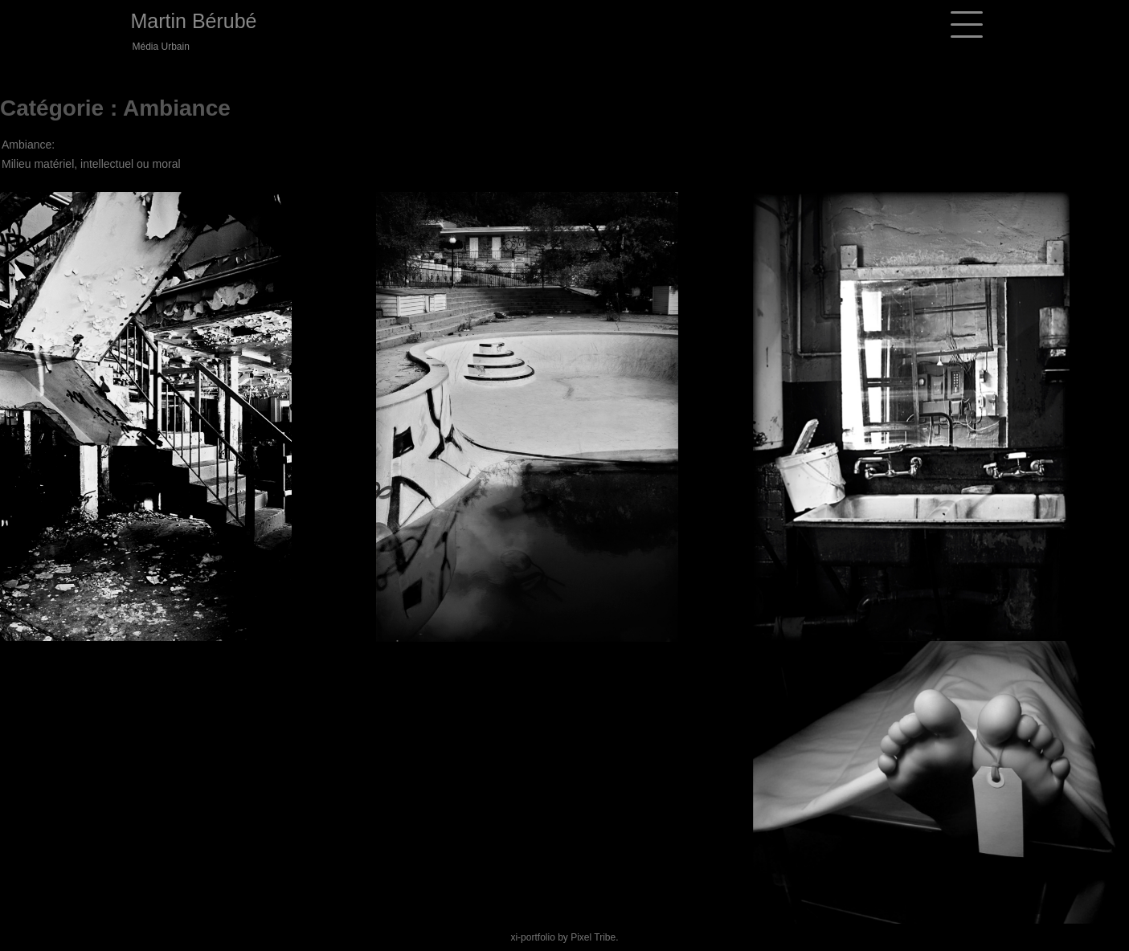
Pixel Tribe (593, 937)
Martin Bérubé (194, 21)
